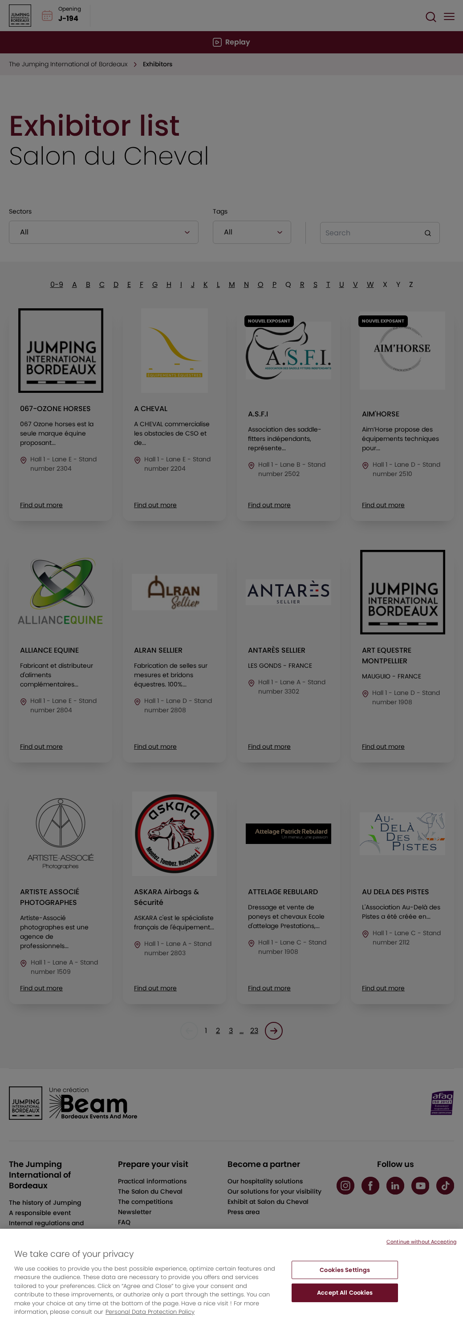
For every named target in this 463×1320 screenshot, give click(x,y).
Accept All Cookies (345, 1300)
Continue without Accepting (421, 1249)
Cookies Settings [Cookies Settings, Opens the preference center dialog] (345, 1278)
